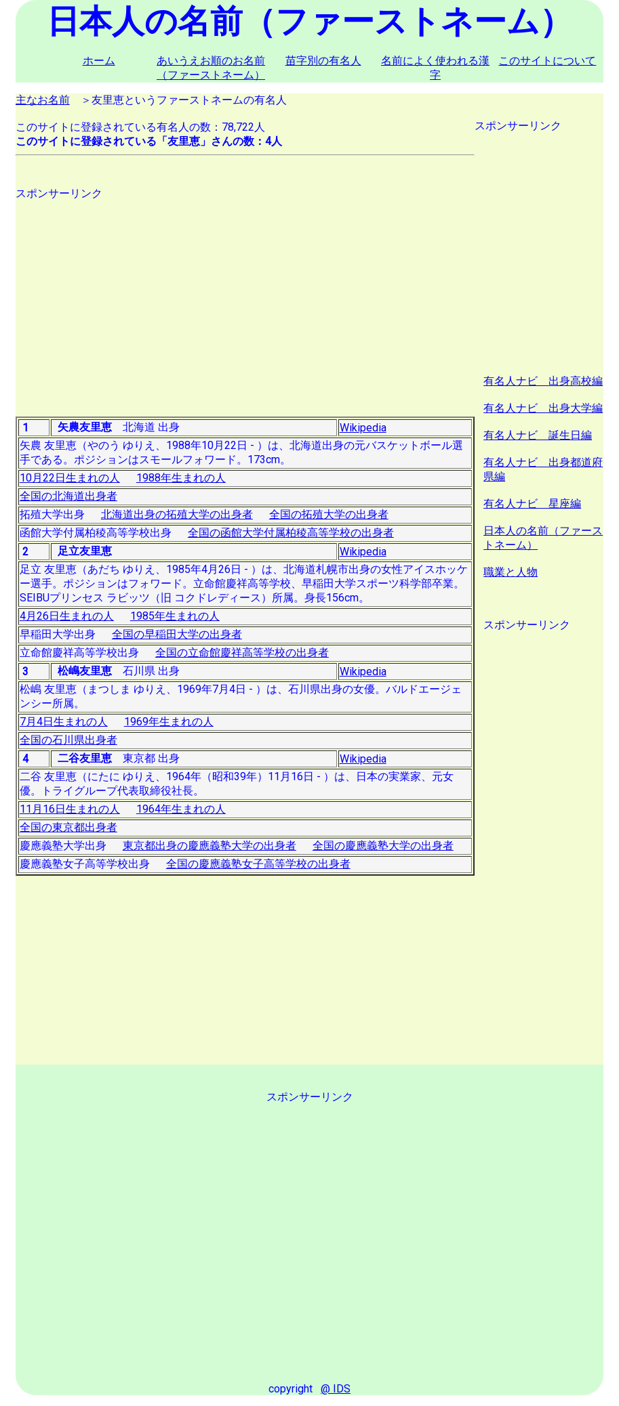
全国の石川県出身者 (68, 739)
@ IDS (336, 1388)
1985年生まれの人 (175, 616)
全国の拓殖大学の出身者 (328, 514)
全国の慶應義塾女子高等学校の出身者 (258, 863)
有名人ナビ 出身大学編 (543, 408)
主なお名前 (43, 99)
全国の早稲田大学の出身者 (177, 634)
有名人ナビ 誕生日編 (537, 435)
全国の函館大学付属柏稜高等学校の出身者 (291, 532)
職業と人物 (510, 572)
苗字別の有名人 (323, 60)
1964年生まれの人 (181, 809)
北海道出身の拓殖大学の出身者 (177, 514)
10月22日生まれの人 (70, 477)
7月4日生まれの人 (64, 721)
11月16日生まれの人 (70, 809)
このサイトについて (547, 60)
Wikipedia (363, 427)
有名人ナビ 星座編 (532, 503)
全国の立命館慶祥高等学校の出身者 (242, 652)
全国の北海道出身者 (68, 496)
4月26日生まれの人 (67, 616)
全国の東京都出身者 (68, 827)
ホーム (99, 60)
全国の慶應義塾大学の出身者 (383, 845)
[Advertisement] (245, 296)
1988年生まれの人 (181, 477)
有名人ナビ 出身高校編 (543, 381)
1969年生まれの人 (169, 721)
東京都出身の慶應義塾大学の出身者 (209, 845)
